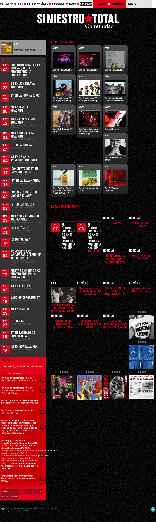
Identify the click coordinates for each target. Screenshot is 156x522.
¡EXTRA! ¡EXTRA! (10, 413)
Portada (4, 4)
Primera (5, 491)
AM (2, 378)
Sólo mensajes (15, 373)
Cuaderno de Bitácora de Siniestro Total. (63, 323)
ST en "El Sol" (20, 239)
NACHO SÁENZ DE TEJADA (141, 224)
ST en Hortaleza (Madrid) (25, 403)
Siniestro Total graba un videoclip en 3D (89, 323)
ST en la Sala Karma (26, 180)
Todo (4, 373)
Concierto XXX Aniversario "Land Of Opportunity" (26, 255)
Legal (8, 511)
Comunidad (86, 4)
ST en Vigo (18, 321)
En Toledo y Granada (112, 189)
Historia (31, 4)
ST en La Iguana (21, 145)
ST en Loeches (21, 286)
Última (14, 496)
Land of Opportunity (25, 297)
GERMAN (115, 222)
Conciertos (58, 4)
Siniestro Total (78, 21)
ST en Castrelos (23, 204)
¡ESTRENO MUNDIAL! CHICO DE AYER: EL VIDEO (17, 391)
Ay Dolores (113, 129)
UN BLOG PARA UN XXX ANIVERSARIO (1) (115, 291)
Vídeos (44, 4)
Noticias (18, 4)
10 (7, 496)
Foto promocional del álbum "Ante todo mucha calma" (63, 307)
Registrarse (117, 4)
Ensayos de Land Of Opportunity (141, 290)
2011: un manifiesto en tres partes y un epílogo (115, 323)
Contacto (16, 511)
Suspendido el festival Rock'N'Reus (114, 99)
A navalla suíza (153, 509)
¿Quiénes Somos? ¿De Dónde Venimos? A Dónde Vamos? (63, 190)
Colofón (25, 511)
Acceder (102, 4)
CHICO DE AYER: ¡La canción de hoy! (19, 380)
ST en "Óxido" (20, 228)
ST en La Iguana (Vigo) (25, 95)
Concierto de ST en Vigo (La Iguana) (62, 99)
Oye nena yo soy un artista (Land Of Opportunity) (89, 291)
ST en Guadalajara (24, 346)
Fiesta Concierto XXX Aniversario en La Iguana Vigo (25, 274)
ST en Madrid (20, 309)
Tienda (72, 4)
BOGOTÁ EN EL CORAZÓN (141, 257)
